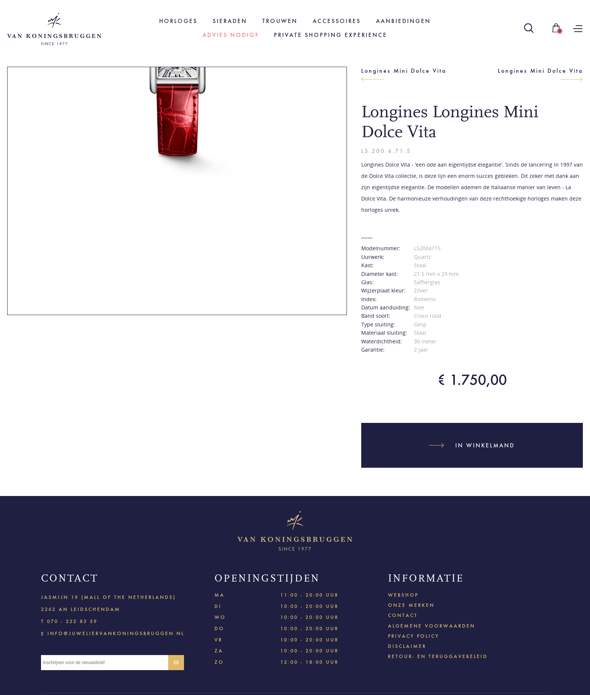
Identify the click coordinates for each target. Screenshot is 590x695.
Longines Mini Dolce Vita (403, 70)
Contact (403, 615)
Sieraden (230, 20)
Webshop (403, 595)
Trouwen (280, 20)
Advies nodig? (230, 34)
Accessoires (337, 20)
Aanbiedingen (403, 20)
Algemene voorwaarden (431, 626)
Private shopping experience (330, 34)
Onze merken (411, 605)
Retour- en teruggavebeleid (438, 656)
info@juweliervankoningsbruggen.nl (115, 633)
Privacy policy (413, 636)
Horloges (178, 20)
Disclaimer (407, 646)
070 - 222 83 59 (72, 621)
